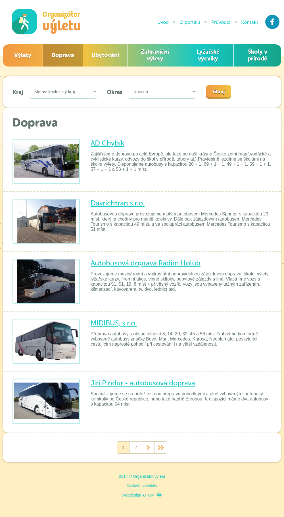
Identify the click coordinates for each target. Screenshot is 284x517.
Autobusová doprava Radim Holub (146, 263)
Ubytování (105, 55)
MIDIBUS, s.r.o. (114, 323)
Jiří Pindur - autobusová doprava (143, 383)
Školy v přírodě (257, 55)
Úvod (163, 22)
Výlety (22, 55)
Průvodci (220, 22)
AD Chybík (107, 143)
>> (160, 448)
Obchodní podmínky (142, 485)
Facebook (272, 22)
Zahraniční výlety (155, 55)
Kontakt (249, 22)
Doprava (62, 55)
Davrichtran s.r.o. (118, 203)
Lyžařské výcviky (208, 55)
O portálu (189, 22)
